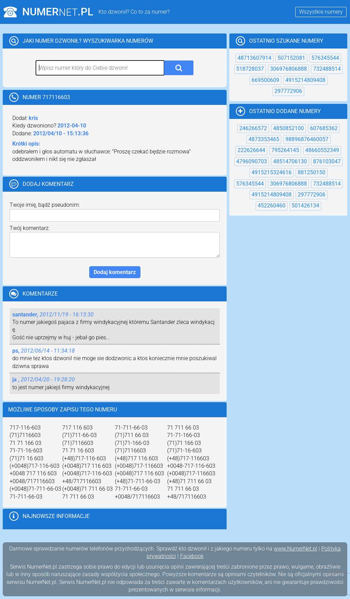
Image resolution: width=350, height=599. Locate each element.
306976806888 (288, 69)
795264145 (285, 150)
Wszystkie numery (321, 12)
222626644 (251, 150)
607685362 (324, 128)
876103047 (327, 161)
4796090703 (251, 161)
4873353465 (263, 139)
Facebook (192, 556)
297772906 (288, 91)
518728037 (250, 69)
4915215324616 (272, 172)
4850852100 (288, 128)
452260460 (271, 205)
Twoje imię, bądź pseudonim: (45, 205)
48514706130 (290, 161)
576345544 (325, 58)
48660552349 (322, 150)
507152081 (291, 58)
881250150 (311, 172)
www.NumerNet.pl (295, 548)
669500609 (265, 80)
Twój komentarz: (30, 228)
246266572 (253, 128)
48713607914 (254, 58)
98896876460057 (306, 139)
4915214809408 (305, 80)
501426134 (305, 205)
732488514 (327, 69)
